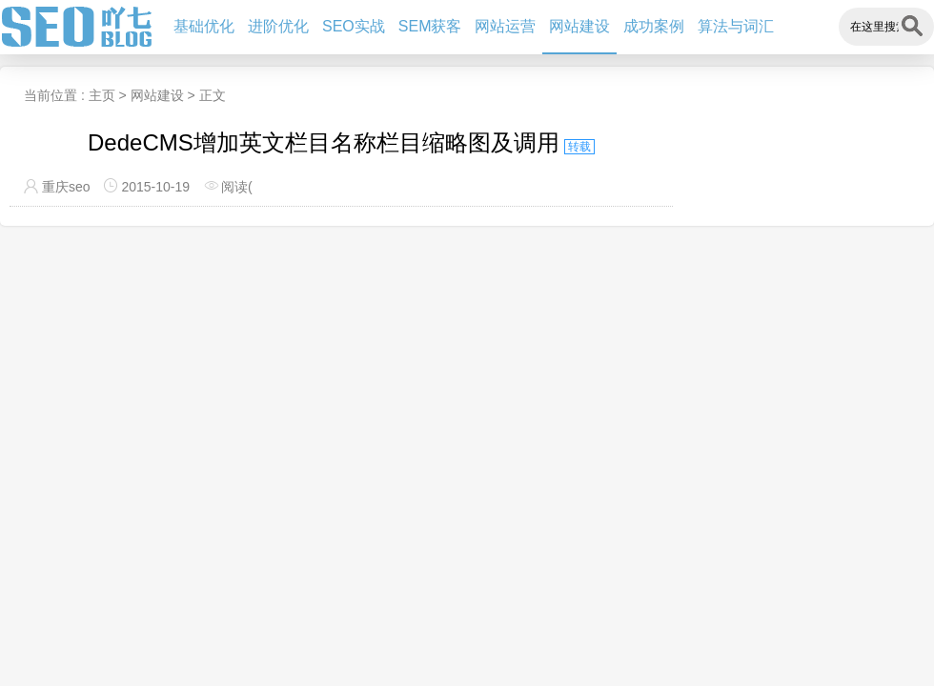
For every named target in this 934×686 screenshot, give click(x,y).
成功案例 (653, 26)
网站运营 (505, 26)
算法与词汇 (736, 26)
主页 (102, 95)
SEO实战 (353, 26)
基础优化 (203, 26)
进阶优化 (278, 26)
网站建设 (579, 26)
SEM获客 (430, 26)
